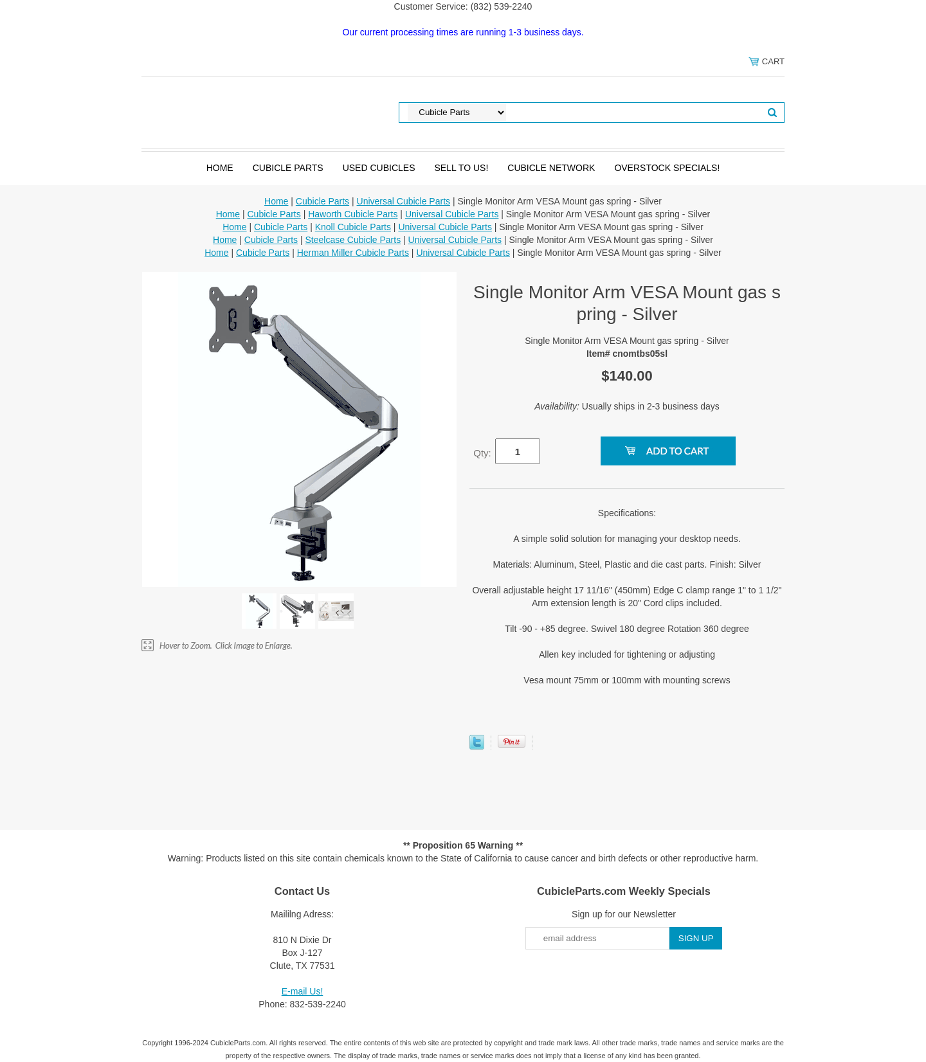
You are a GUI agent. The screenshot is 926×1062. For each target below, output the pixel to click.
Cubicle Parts (288, 168)
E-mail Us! (302, 991)
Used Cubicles (379, 168)
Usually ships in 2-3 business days (627, 406)
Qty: (482, 452)
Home (219, 168)
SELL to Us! (461, 168)
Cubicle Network (551, 168)
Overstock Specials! (667, 168)
